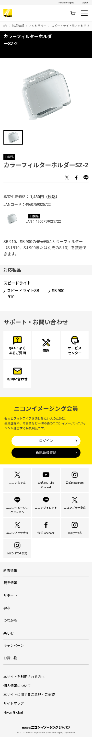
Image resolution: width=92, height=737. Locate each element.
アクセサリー (37, 26)
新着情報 (10, 570)
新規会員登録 (46, 452)
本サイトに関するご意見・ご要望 (29, 695)
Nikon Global (13, 712)
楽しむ (8, 633)
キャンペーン (13, 646)
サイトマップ (13, 703)
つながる (10, 620)
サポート (10, 595)
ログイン (46, 441)
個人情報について (17, 686)
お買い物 (10, 658)
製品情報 (18, 26)
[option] (46, 94)
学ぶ (6, 608)
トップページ (5, 26)
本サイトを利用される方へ (24, 677)
